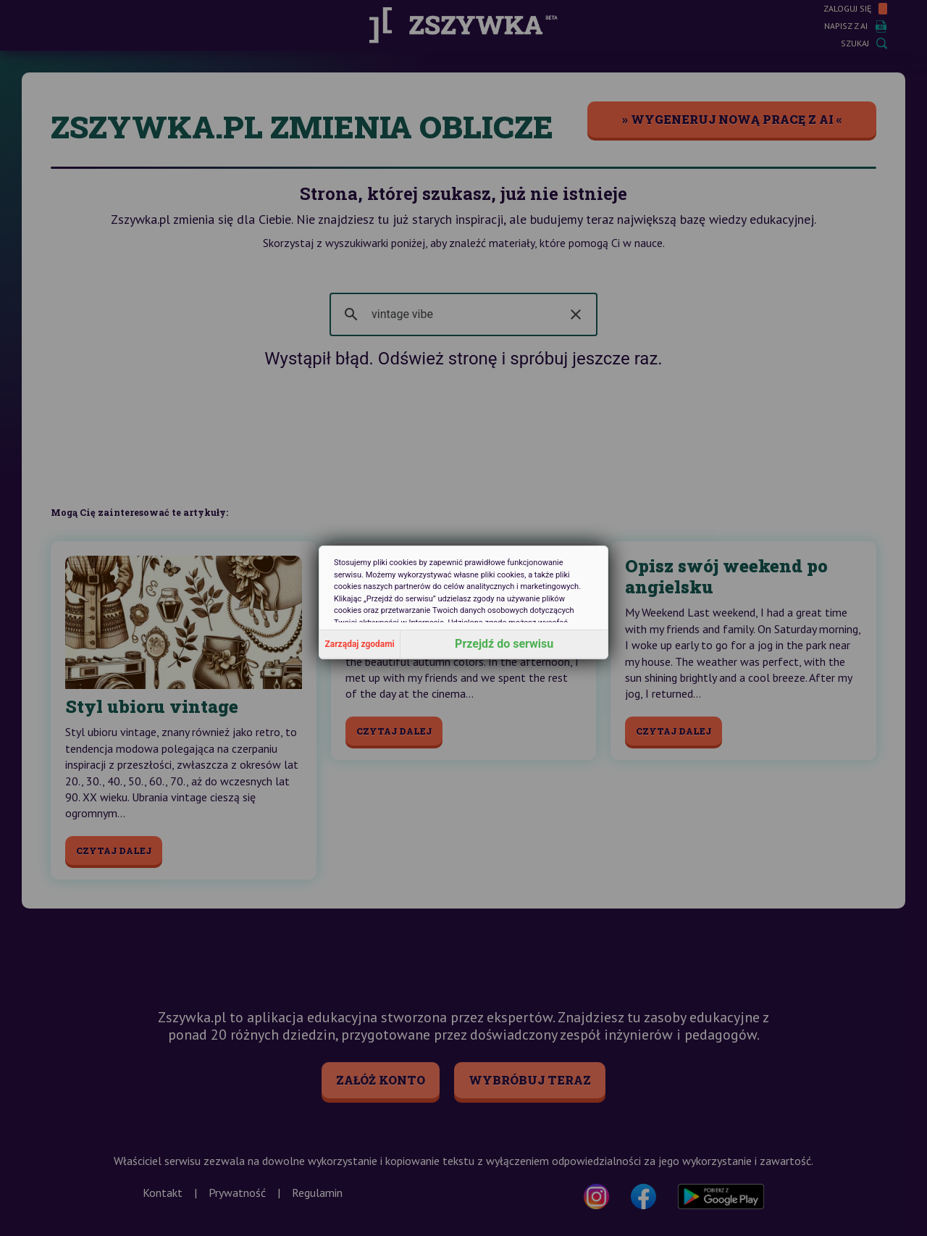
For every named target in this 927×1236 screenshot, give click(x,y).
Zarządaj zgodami (360, 644)
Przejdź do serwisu (504, 644)
